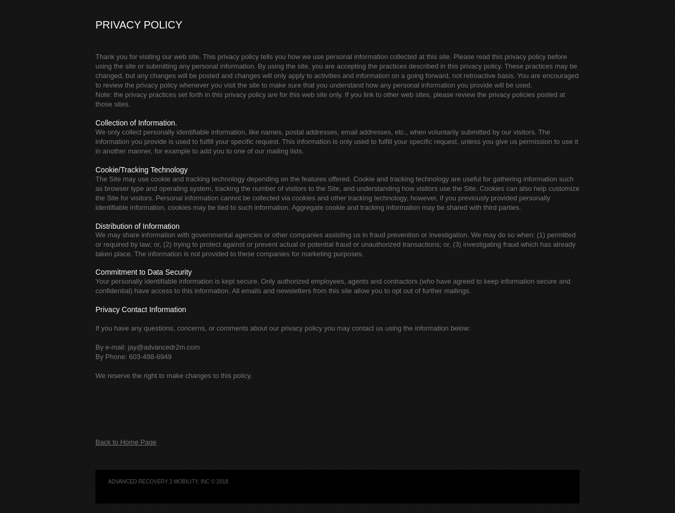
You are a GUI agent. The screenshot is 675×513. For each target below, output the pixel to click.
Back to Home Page (126, 442)
